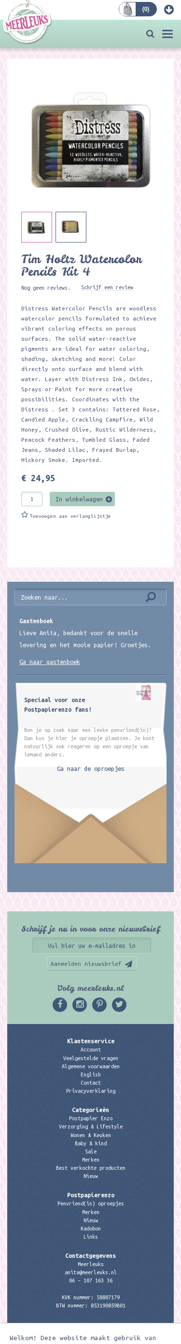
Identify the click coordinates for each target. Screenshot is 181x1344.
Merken (90, 1160)
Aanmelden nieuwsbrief (86, 963)
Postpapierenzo (90, 1194)
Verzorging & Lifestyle (91, 1126)
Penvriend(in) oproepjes (90, 1203)
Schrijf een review (107, 287)
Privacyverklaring (90, 1091)
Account (91, 1049)
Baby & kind (91, 1143)
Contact (91, 1083)
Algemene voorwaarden (91, 1066)
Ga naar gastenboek (49, 661)
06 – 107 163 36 (90, 1280)
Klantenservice (90, 1040)
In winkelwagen (79, 499)
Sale (91, 1151)
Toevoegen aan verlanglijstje (70, 516)
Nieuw (91, 1176)
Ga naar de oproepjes (91, 768)
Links (91, 1237)
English (91, 1074)
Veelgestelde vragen (90, 1058)
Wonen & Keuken (90, 1135)
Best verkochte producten (90, 1168)
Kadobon (91, 1228)
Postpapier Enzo (90, 1118)
